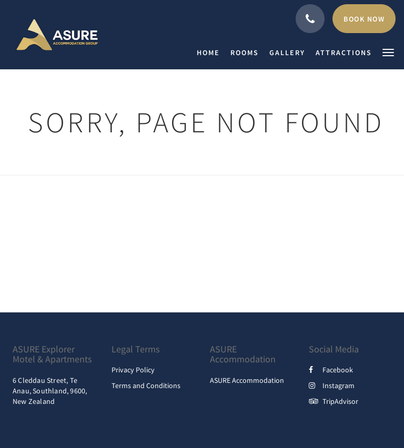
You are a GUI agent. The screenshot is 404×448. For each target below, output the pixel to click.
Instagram (332, 385)
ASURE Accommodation (247, 380)
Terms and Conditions (146, 385)
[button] (388, 52)
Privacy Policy (133, 369)
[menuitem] (211, 52)
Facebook (331, 369)
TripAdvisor (333, 401)
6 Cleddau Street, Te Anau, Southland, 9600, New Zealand (50, 391)
